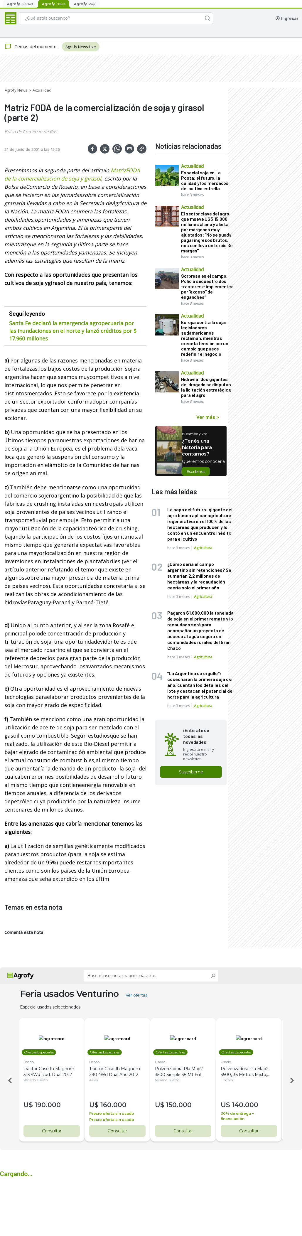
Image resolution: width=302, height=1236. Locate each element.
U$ (32, 1105)
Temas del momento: (31, 46)
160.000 (117, 1105)
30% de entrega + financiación (240, 1116)
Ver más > (207, 417)
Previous (9, 1080)
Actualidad (42, 90)
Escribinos (196, 471)
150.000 (182, 1105)
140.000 (248, 1105)
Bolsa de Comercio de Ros (30, 131)
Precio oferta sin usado (115, 1113)
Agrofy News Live (80, 46)
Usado (32, 1062)
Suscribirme (191, 772)
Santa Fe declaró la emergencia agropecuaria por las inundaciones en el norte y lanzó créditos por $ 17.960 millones (72, 331)
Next (293, 1080)
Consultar (51, 1131)
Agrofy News (16, 90)
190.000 (51, 1105)
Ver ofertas (136, 995)
